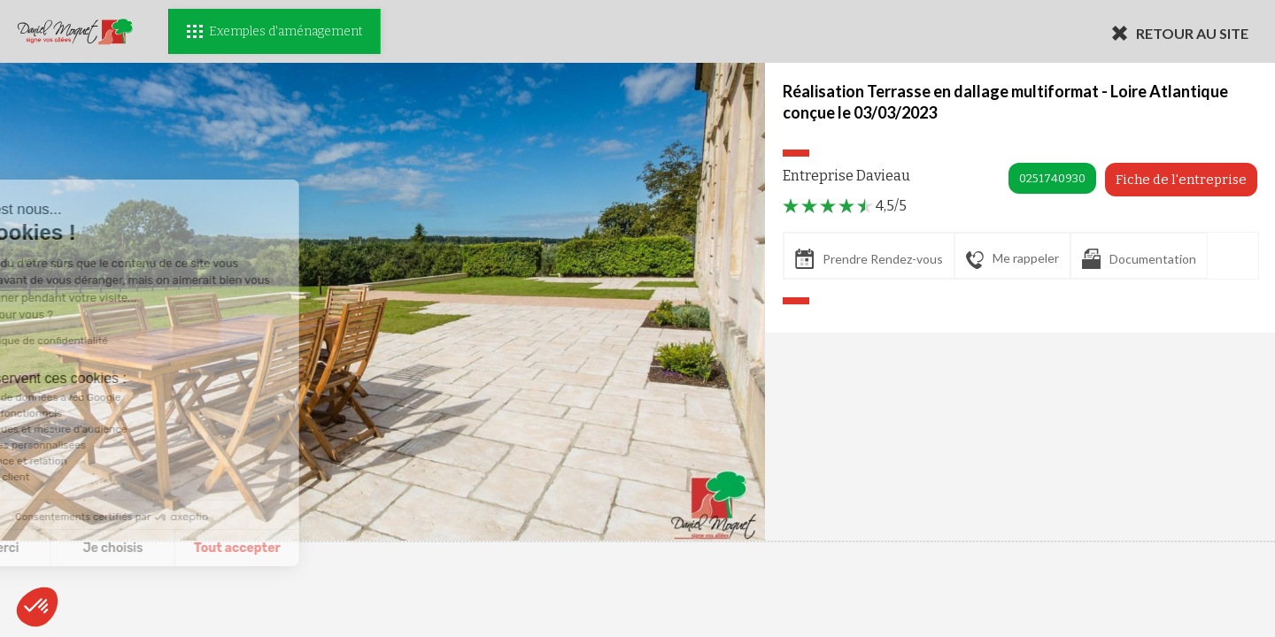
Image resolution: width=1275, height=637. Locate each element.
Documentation (1139, 259)
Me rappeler (1012, 259)
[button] (37, 607)
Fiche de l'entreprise (1181, 180)
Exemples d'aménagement (274, 31)
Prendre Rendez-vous (869, 259)
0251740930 (1052, 178)
